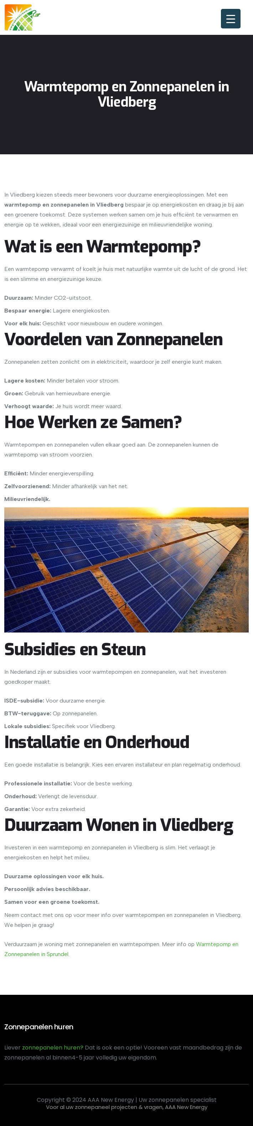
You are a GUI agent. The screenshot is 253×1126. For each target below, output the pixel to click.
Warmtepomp (213, 944)
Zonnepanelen (22, 954)
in (42, 954)
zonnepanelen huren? (53, 1048)
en (234, 944)
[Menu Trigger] (231, 18)
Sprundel (56, 954)
